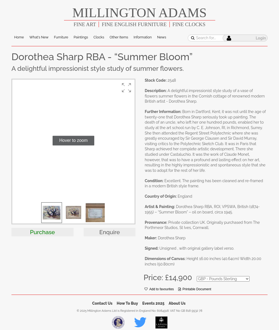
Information (142, 37)
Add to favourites (159, 289)
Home (19, 37)
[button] (126, 88)
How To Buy (127, 303)
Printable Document (194, 289)
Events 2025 (153, 303)
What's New (38, 37)
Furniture (61, 37)
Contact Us (102, 303)
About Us (177, 303)
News (161, 37)
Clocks (98, 37)
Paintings (81, 37)
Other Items (119, 37)
